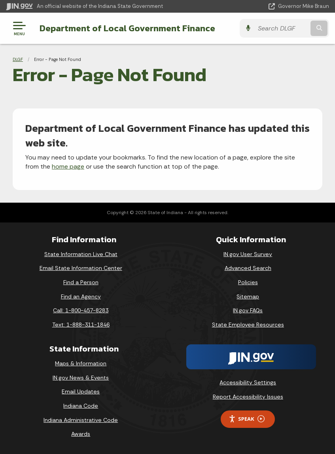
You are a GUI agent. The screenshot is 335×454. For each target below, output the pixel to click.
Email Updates (81, 391)
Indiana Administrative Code (81, 420)
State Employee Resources (248, 324)
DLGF (18, 59)
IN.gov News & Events (81, 377)
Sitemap (248, 296)
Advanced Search (248, 268)
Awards (80, 433)
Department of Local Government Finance (127, 28)
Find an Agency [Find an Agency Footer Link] (81, 296)
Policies (248, 282)
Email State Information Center (81, 268)
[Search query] (282, 28)
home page (68, 166)
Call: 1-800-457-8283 (80, 310)
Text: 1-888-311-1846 (81, 324)
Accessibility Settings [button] (248, 382)
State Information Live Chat (80, 254)
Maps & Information (80, 363)
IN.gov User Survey (247, 254)
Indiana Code (80, 405)
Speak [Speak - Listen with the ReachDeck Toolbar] (246, 419)
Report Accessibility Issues (248, 396)
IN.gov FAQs (248, 310)
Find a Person (80, 282)
